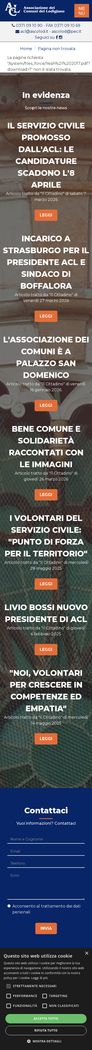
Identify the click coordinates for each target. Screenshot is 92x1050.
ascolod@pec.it (66, 31)
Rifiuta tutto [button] (46, 1030)
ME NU (82, 11)
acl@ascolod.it (34, 31)
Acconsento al (43, 909)
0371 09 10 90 (29, 25)
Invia (46, 928)
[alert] (46, 999)
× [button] (86, 953)
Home (26, 48)
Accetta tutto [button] (46, 1018)
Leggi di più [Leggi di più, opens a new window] (39, 978)
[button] (46, 1041)
